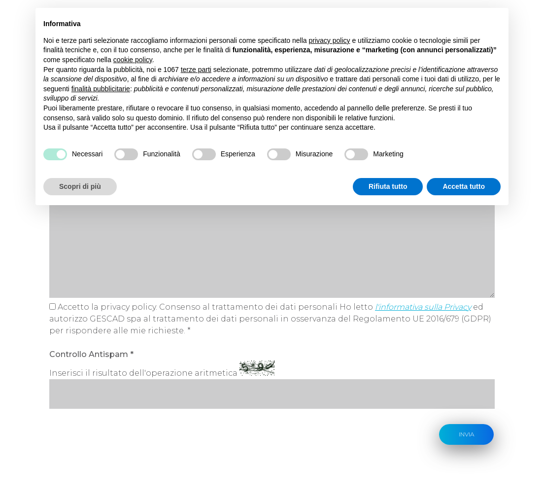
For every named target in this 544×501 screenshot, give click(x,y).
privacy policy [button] (329, 40)
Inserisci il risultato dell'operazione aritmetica (143, 373)
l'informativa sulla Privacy (423, 307)
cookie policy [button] (132, 60)
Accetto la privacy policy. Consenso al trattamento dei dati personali (198, 307)
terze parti (196, 69)
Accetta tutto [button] (463, 186)
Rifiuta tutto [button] (388, 186)
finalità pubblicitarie (100, 89)
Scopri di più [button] (80, 186)
